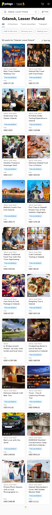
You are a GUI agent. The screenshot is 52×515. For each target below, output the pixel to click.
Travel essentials (28, 24)
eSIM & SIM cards (10, 31)
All (3, 24)
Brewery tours (27, 31)
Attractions (13, 24)
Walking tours (42, 31)
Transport (43, 24)
